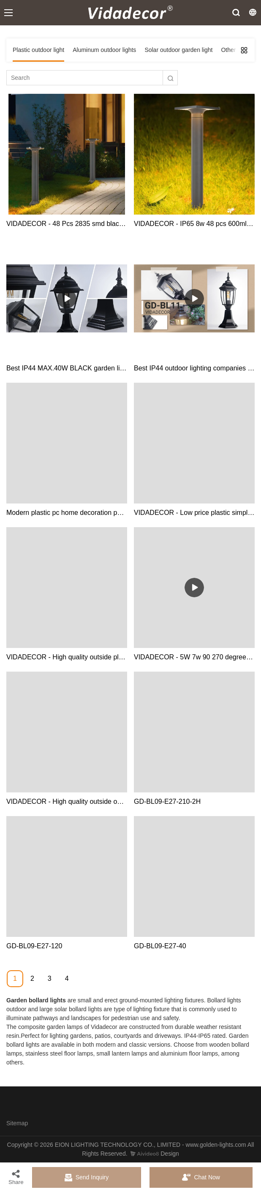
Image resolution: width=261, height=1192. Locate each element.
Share (16, 1177)
